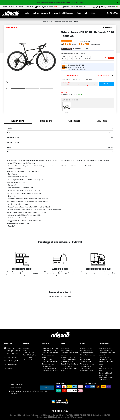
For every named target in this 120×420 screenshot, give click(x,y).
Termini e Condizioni (67, 362)
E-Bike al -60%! (89, 13)
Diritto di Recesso (66, 366)
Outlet (101, 366)
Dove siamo (26, 350)
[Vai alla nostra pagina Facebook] (55, 411)
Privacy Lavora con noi (87, 364)
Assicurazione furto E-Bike (50, 348)
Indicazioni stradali (12, 354)
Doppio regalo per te (105, 350)
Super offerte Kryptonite (106, 378)
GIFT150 (81, 65)
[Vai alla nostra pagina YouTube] (58, 411)
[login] (117, 13)
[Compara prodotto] (112, 89)
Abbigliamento (67, 13)
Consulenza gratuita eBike (50, 371)
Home (44, 22)
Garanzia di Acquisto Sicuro (69, 364)
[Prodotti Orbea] (107, 27)
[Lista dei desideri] (111, 13)
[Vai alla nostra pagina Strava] (61, 411)
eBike (27, 13)
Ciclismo (50, 22)
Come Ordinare (65, 348)
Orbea (76, 22)
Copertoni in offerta (105, 348)
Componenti (45, 13)
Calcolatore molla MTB (49, 368)
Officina (78, 13)
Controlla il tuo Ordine (49, 350)
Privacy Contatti (85, 359)
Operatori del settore (48, 364)
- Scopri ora (78, 2)
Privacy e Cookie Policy (87, 350)
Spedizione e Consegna (68, 357)
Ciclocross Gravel (66, 22)
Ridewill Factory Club (29, 355)
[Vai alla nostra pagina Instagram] (52, 411)
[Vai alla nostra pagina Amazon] (64, 411)
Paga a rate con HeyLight (50, 353)
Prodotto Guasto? (47, 366)
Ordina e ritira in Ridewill (68, 359)
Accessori (56, 13)
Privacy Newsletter (86, 362)
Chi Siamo (26, 348)
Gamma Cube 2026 (105, 359)
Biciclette (35, 13)
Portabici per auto (104, 380)
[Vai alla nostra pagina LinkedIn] (67, 411)
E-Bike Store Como (28, 353)
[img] (86, 53)
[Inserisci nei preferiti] (108, 89)
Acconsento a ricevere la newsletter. (29, 392)
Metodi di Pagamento (67, 350)
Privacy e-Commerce (86, 353)
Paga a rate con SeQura (49, 362)
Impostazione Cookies (87, 371)
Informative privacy (86, 348)
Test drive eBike (47, 359)
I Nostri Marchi (27, 357)
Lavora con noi (27, 359)
